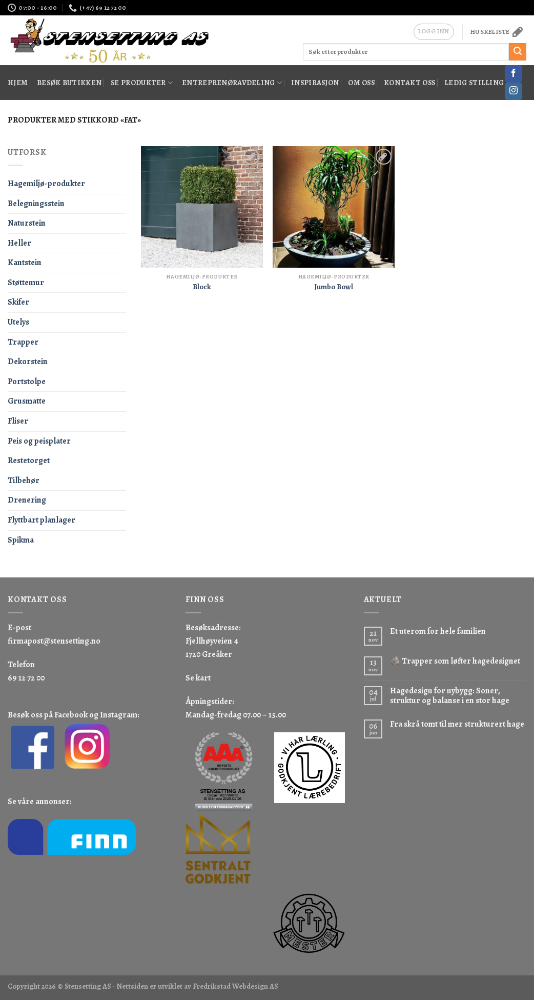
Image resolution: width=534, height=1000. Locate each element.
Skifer (18, 302)
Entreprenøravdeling (232, 82)
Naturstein (27, 223)
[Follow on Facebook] (513, 74)
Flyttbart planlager (41, 520)
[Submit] (517, 52)
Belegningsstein (36, 203)
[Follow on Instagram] (513, 91)
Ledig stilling (474, 82)
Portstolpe (27, 381)
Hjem (18, 82)
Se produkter (142, 82)
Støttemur (26, 282)
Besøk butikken (69, 82)
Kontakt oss (409, 82)
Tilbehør (23, 480)
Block (202, 287)
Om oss (361, 82)
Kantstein (25, 262)
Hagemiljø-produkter (46, 183)
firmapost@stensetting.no (54, 641)
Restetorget (29, 460)
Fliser (18, 421)
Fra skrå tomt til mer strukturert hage (457, 724)
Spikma (21, 540)
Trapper (23, 342)
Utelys (18, 322)
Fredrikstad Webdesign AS (235, 986)
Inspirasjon (315, 82)
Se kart (198, 678)
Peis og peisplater (39, 441)
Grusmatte (27, 401)
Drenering (27, 500)
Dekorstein (28, 361)
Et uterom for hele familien (438, 631)
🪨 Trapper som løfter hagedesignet (455, 661)
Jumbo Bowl (333, 287)
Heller (19, 243)
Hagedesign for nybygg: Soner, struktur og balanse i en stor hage (449, 696)
